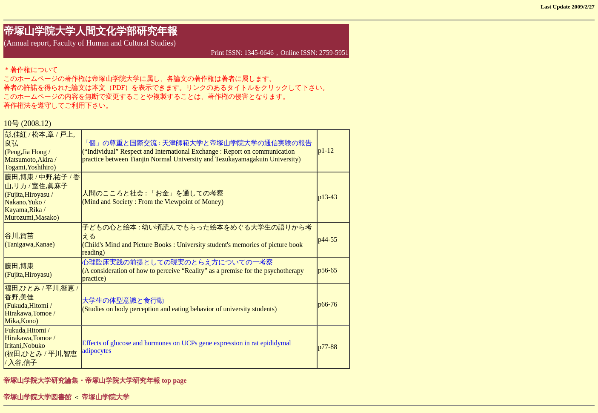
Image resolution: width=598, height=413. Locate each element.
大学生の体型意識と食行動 (123, 300)
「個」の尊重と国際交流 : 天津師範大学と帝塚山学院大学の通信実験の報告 (197, 142)
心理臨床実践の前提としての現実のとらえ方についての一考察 (177, 262)
